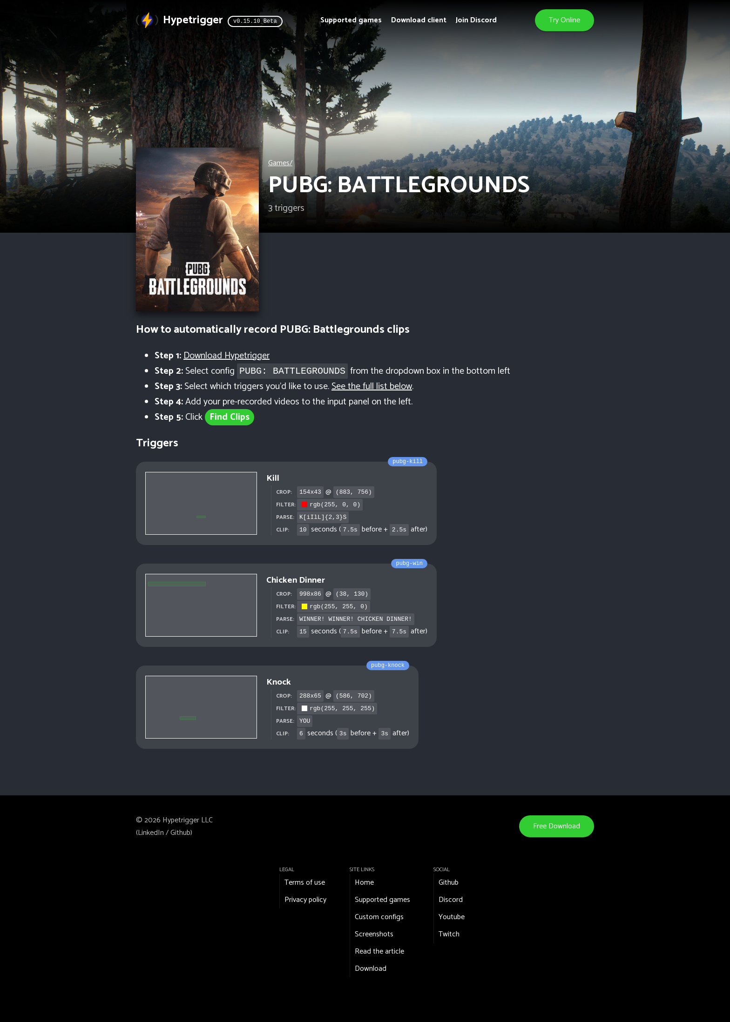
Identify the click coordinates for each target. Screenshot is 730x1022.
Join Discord (476, 20)
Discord (451, 900)
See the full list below (371, 386)
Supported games (351, 20)
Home (364, 882)
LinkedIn (151, 833)
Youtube (452, 917)
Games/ (280, 163)
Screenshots (374, 934)
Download (370, 968)
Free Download (556, 826)
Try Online (564, 20)
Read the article (379, 951)
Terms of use (304, 882)
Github (180, 833)
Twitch (449, 934)
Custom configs (379, 917)
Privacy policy (305, 900)
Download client (418, 20)
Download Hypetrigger (226, 355)
